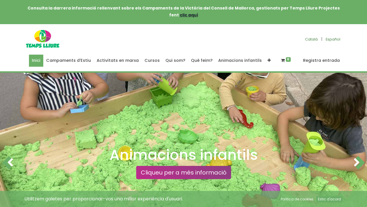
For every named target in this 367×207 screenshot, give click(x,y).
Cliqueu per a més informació (184, 172)
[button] (269, 61)
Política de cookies (297, 199)
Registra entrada (321, 60)
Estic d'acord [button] (329, 199)
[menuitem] (36, 61)
